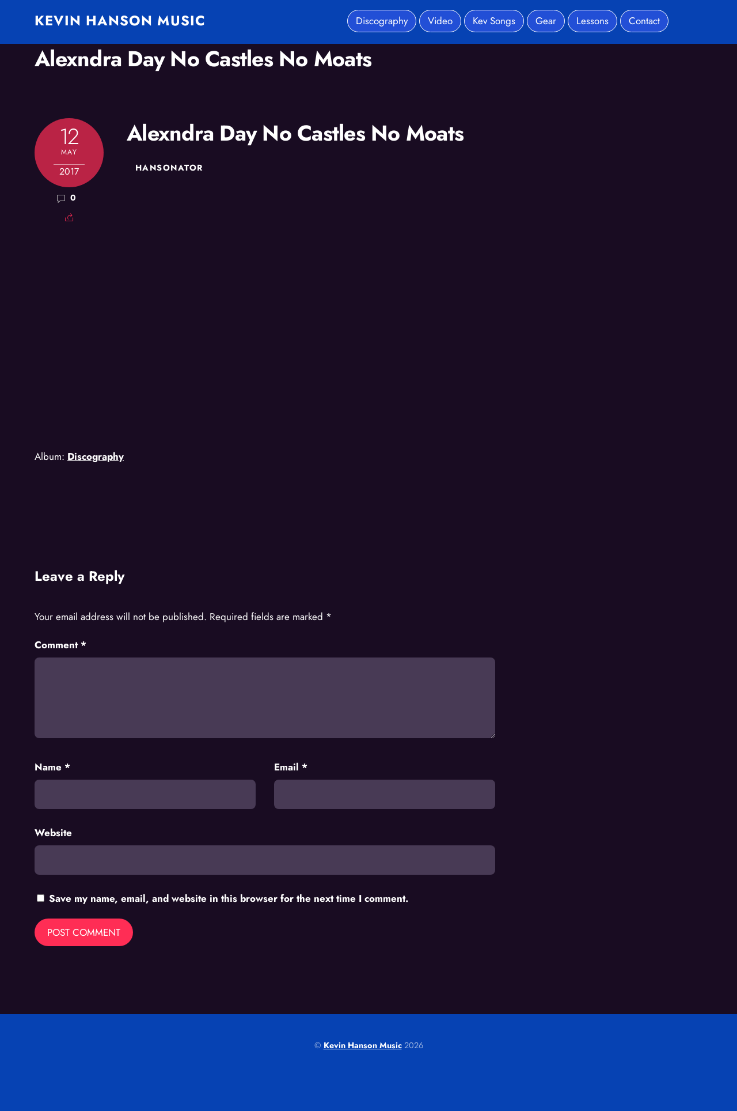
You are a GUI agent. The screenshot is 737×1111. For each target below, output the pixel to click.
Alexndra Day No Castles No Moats (203, 58)
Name (52, 767)
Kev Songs (494, 21)
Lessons (592, 21)
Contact (644, 21)
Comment (60, 645)
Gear (545, 21)
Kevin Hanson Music (363, 1045)
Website (53, 833)
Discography (382, 21)
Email (290, 767)
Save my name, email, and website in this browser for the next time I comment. (228, 898)
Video (440, 21)
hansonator (169, 167)
